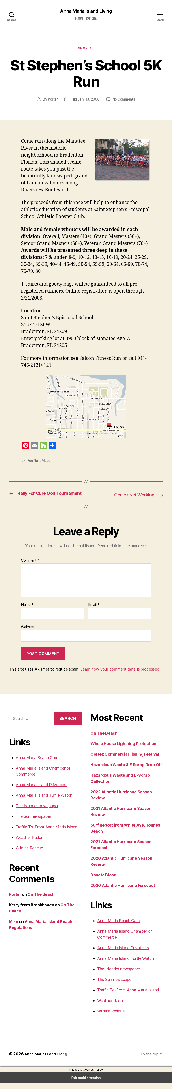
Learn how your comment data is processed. (116, 675)
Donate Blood (103, 880)
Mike (13, 927)
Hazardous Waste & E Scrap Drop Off (124, 770)
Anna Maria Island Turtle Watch (43, 800)
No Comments (123, 101)
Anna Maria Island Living (86, 11)
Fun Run (34, 462)
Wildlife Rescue (29, 853)
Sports (86, 49)
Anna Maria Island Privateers (41, 790)
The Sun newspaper (33, 822)
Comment (30, 567)
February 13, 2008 (85, 101)
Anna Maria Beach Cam (36, 763)
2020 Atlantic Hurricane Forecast (120, 891)
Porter (53, 101)
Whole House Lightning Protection (122, 749)
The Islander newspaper (37, 811)
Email (93, 611)
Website (27, 633)
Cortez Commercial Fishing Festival (123, 760)
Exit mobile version (86, 1083)
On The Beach (40, 900)
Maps (47, 462)
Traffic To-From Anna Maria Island (45, 832)
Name (27, 611)
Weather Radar (29, 843)
